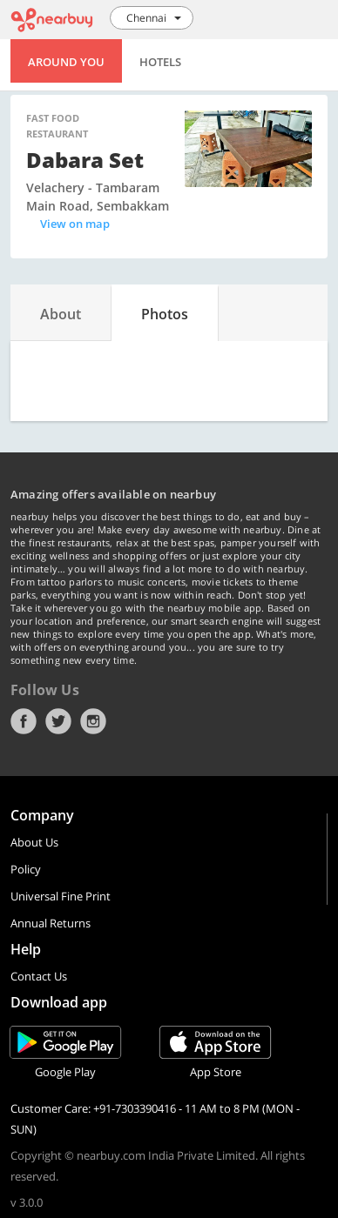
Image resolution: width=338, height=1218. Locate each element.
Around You (66, 62)
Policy (25, 869)
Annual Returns (50, 923)
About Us (34, 842)
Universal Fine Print (60, 896)
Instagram (93, 721)
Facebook (23, 721)
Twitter (58, 721)
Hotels (160, 62)
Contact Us (38, 976)
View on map (75, 223)
